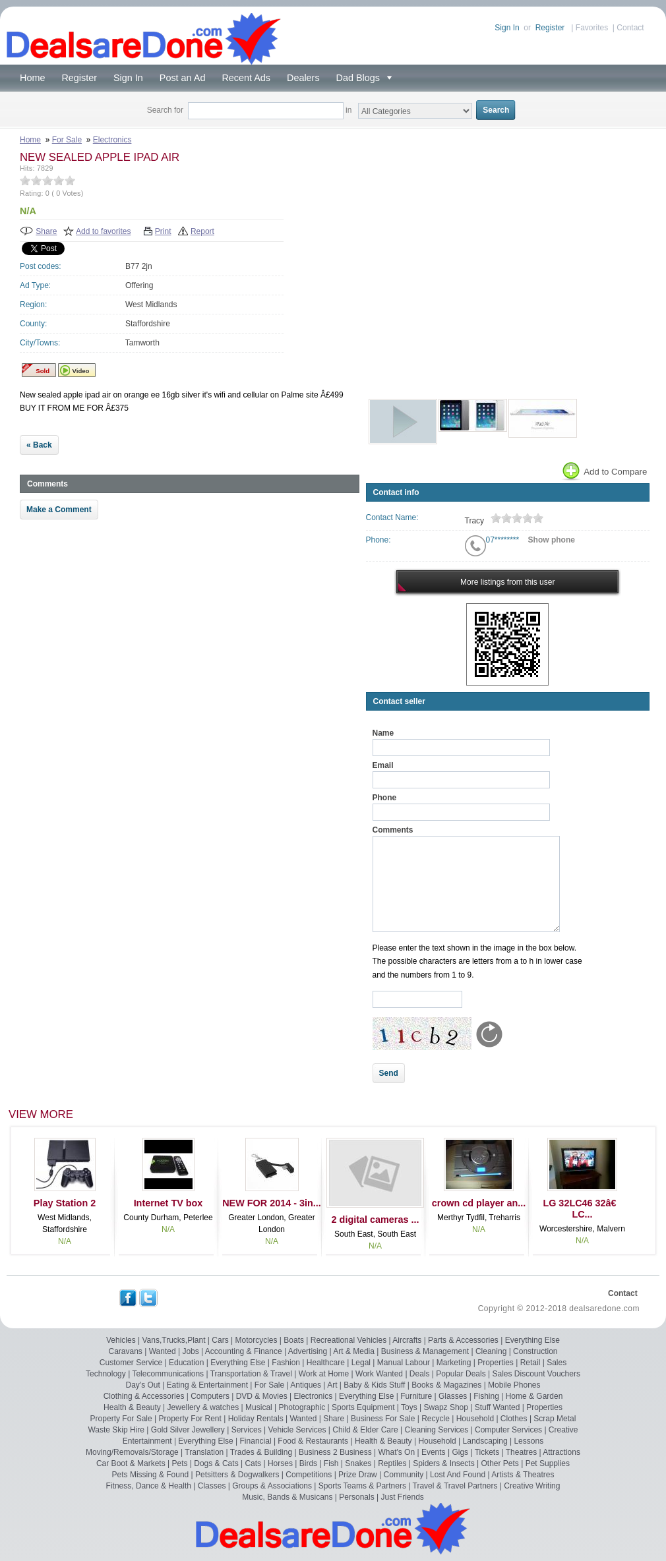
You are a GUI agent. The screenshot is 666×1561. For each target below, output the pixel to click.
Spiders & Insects (443, 1463)
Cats (253, 1463)
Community (404, 1474)
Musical (258, 1407)
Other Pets (499, 1463)
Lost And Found (457, 1474)
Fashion (286, 1362)
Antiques (305, 1385)
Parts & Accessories (463, 1340)
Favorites (592, 27)
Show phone (551, 540)
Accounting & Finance (243, 1351)
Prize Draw (357, 1474)
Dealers (303, 78)
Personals (356, 1497)
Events (433, 1452)
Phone (385, 797)
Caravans (125, 1351)
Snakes (358, 1463)
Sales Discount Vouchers (536, 1373)
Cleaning (490, 1351)
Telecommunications (168, 1373)
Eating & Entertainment (207, 1385)
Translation (204, 1452)
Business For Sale (383, 1418)
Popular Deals (460, 1373)
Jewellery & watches (203, 1407)
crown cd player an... (479, 1203)
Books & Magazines (446, 1385)
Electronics (112, 139)
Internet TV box (168, 1203)
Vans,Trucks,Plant (173, 1340)
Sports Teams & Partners (362, 1485)
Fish (331, 1463)
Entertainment (147, 1441)
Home (32, 78)
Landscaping (485, 1441)
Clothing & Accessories (144, 1396)
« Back (39, 445)
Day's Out (143, 1385)
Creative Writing (532, 1485)
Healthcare (326, 1362)
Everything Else (532, 1340)
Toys (409, 1407)
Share (46, 231)
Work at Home (324, 1373)
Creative (563, 1429)
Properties (495, 1362)
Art (332, 1385)
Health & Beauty (132, 1407)
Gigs (460, 1452)
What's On (396, 1452)
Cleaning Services (437, 1429)
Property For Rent (189, 1418)
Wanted (162, 1351)
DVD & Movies (262, 1396)
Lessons (528, 1441)
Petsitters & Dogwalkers (237, 1474)
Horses (280, 1463)
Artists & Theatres (522, 1474)
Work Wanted (379, 1373)
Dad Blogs (360, 78)
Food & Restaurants (313, 1441)
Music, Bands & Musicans (287, 1497)
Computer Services (508, 1429)
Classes (212, 1485)
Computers (210, 1396)
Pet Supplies (548, 1463)
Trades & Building (261, 1452)
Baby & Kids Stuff (374, 1385)
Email (383, 765)
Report (202, 231)
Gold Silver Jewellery (188, 1429)
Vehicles (121, 1340)
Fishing (486, 1396)
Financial (256, 1441)
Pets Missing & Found (150, 1474)
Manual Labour (403, 1362)
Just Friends (402, 1497)
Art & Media (354, 1351)
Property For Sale (121, 1418)
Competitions (309, 1474)
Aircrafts (406, 1340)
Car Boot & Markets (131, 1463)
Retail (530, 1362)
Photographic (302, 1407)
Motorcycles (256, 1340)
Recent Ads (246, 78)
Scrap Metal (554, 1418)
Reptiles (392, 1463)
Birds (308, 1463)
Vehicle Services (297, 1429)
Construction (535, 1351)
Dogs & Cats (216, 1463)
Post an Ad (183, 78)
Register (550, 27)
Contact (630, 27)
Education (186, 1362)
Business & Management (425, 1351)
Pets (179, 1463)
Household (475, 1418)
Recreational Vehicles (348, 1340)
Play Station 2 (65, 1203)
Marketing (454, 1362)
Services (246, 1429)
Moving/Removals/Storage (132, 1452)
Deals (419, 1373)
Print (163, 231)
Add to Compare (603, 472)
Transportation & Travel (251, 1373)
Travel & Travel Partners (455, 1485)
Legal (361, 1362)
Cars (220, 1340)
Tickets (487, 1452)
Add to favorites (103, 231)
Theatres (521, 1452)
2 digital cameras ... (375, 1219)
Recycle (435, 1418)
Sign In (507, 27)
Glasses (453, 1396)
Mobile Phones (514, 1385)
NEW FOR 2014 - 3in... (271, 1203)
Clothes (514, 1418)
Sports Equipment (363, 1407)
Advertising (307, 1351)
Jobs (190, 1351)
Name (383, 733)
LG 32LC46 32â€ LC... (582, 1209)
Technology (106, 1373)
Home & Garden (534, 1396)
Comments (393, 830)
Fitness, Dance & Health (148, 1485)
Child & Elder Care (365, 1429)
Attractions (561, 1452)
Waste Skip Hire (116, 1429)
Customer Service (131, 1362)
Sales (556, 1362)
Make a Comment (59, 509)
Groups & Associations (272, 1485)
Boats (294, 1340)
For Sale (67, 139)
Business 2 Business (335, 1452)
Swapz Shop (446, 1407)
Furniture (416, 1396)
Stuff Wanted (497, 1407)
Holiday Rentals (256, 1418)
